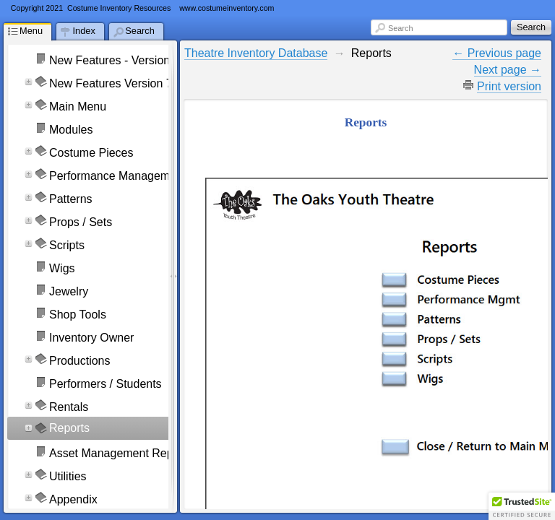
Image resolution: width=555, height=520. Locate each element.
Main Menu (77, 106)
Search (400, 28)
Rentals (68, 407)
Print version (509, 86)
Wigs (62, 268)
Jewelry (68, 291)
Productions (80, 361)
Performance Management (117, 176)
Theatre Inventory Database (255, 53)
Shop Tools (77, 314)
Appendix (73, 499)
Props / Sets (80, 222)
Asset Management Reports (120, 453)
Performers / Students (105, 384)
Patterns (70, 199)
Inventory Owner (91, 338)
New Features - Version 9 (114, 60)
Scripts (67, 245)
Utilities (68, 476)
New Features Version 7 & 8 (121, 83)
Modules (70, 130)
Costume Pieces (91, 153)
